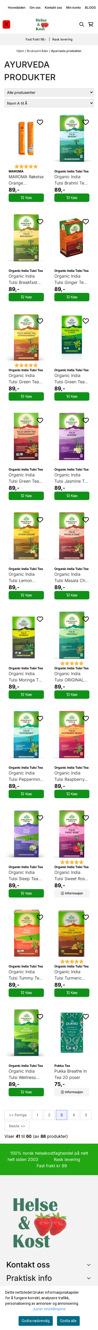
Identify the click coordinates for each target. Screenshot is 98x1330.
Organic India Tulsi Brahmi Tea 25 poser (70, 180)
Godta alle (68, 1321)
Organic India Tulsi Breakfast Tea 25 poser (23, 279)
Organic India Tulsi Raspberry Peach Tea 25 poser (69, 776)
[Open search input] (81, 24)
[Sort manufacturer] (49, 92)
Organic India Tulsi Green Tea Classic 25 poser (70, 379)
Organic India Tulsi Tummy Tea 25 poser (25, 975)
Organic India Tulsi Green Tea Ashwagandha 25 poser (26, 379)
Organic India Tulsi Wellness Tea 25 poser (22, 1074)
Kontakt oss (53, 7)
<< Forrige (18, 1115)
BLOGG (90, 7)
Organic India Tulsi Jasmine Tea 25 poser (71, 478)
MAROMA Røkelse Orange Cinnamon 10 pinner (26, 180)
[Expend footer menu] (89, 1278)
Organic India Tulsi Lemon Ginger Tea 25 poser (22, 578)
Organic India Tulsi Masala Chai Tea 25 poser (71, 578)
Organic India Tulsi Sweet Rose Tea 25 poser (70, 876)
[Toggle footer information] (89, 1264)
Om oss (35, 7)
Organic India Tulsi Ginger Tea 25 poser (70, 279)
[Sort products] (49, 103)
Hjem (20, 51)
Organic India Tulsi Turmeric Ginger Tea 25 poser (68, 975)
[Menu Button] (6, 24)
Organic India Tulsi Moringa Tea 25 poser (26, 677)
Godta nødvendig (36, 1321)
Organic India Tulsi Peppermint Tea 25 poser (25, 776)
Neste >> (17, 1126)
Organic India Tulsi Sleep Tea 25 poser (23, 876)
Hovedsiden (16, 7)
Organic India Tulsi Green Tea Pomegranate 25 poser (25, 478)
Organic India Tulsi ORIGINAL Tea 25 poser (69, 677)
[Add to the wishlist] (40, 122)
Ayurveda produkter (66, 51)
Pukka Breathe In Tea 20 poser (70, 1074)
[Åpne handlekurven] (90, 24)
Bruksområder (38, 51)
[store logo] (42, 24)
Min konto (73, 7)
